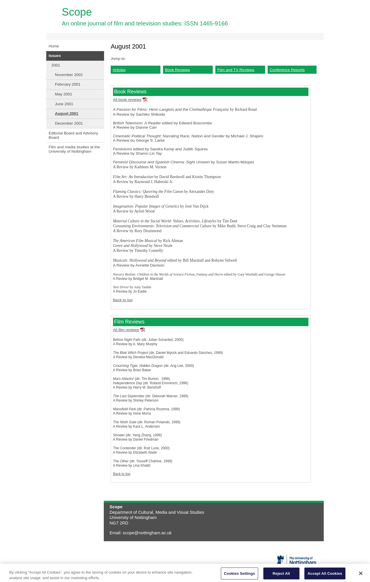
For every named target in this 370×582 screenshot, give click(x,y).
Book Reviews (177, 70)
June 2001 (64, 104)
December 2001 (69, 123)
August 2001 (66, 113)
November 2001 (69, 75)
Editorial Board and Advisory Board (73, 135)
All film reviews (126, 330)
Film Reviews (129, 322)
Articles (119, 70)
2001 (55, 65)
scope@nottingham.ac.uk (147, 532)
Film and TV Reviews (235, 70)
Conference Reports (287, 70)
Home (54, 46)
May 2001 (63, 94)
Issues (55, 55)
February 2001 (67, 84)
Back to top (123, 300)
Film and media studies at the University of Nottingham (74, 149)
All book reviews (127, 99)
